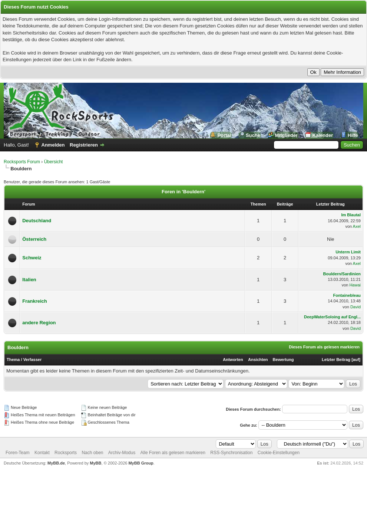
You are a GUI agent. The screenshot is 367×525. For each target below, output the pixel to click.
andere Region (39, 322)
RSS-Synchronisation (231, 452)
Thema (13, 359)
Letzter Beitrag (336, 359)
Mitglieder (286, 135)
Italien (29, 279)
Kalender (323, 135)
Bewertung (283, 359)
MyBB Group (140, 463)
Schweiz (31, 257)
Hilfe (353, 135)
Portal (224, 135)
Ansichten (258, 359)
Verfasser (32, 359)
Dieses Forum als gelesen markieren (324, 347)
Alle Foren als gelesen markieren (172, 452)
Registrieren (84, 145)
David (355, 307)
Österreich (34, 239)
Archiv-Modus (121, 452)
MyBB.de (56, 463)
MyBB (95, 463)
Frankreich (34, 301)
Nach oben (92, 452)
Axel (357, 226)
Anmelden (53, 145)
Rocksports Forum (22, 161)
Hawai (355, 285)
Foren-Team (18, 452)
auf (356, 359)
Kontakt (42, 452)
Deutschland (36, 220)
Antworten (233, 359)
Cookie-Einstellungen (279, 452)
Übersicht (53, 161)
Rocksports (65, 452)
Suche (253, 135)
